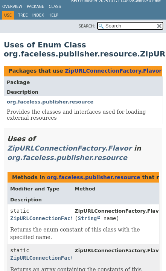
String (87, 218)
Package (35, 7)
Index (38, 15)
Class (55, 7)
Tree (23, 15)
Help (53, 15)
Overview (12, 7)
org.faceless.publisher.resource (50, 102)
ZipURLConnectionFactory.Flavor (113, 71)
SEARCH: (87, 26)
